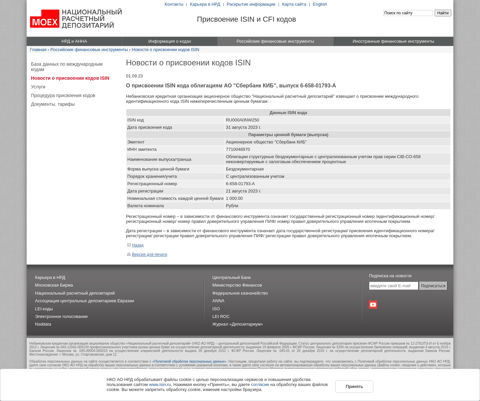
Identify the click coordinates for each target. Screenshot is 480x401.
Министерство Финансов (237, 285)
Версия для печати (147, 254)
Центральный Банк (231, 277)
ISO (216, 308)
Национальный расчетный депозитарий (75, 293)
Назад (135, 245)
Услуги (38, 86)
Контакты (174, 4)
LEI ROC (221, 316)
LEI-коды (44, 308)
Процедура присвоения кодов (63, 95)
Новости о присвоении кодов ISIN (165, 49)
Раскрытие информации (251, 4)
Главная (38, 49)
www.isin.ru (160, 384)
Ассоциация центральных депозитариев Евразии (84, 300)
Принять (354, 386)
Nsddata (43, 324)
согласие (260, 384)
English (320, 4)
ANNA (218, 300)
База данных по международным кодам (67, 66)
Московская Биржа (54, 285)
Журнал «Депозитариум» (237, 324)
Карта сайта (294, 4)
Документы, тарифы (53, 104)
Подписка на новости (390, 275)
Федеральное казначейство (240, 293)
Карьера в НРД (205, 4)
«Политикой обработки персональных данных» (189, 361)
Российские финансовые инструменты (89, 49)
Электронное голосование (61, 316)
